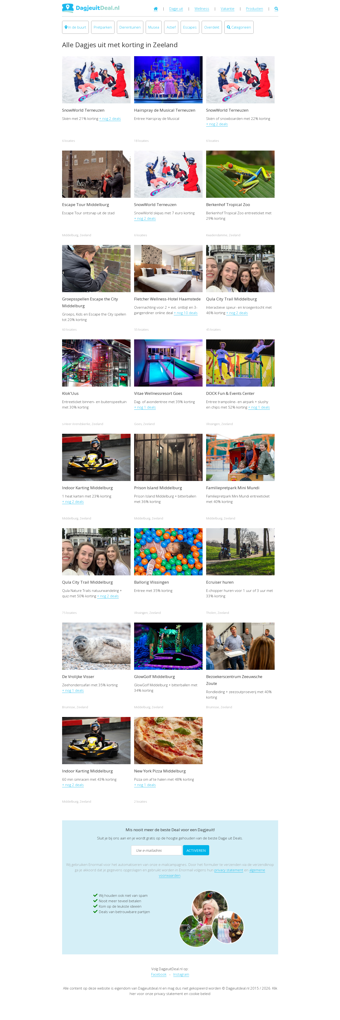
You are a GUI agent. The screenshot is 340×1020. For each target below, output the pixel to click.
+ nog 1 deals (145, 407)
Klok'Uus (70, 393)
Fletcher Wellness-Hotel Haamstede (167, 299)
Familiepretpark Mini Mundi (232, 487)
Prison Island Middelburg (158, 487)
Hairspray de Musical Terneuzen (164, 110)
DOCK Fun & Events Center (230, 393)
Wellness (202, 8)
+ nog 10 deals (186, 312)
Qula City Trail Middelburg (231, 299)
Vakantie (227, 8)
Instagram (181, 974)
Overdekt (211, 27)
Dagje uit (176, 8)
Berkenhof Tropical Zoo (228, 204)
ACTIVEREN (196, 850)
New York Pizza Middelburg (160, 771)
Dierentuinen (130, 27)
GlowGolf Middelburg (154, 676)
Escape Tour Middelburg (85, 204)
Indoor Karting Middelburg (87, 487)
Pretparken (103, 27)
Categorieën (239, 27)
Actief (171, 27)
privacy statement (228, 870)
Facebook (158, 974)
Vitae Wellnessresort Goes (158, 393)
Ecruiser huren (220, 582)
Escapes (190, 27)
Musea (153, 27)
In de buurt (75, 27)
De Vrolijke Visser (78, 676)
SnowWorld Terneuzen (83, 110)
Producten (254, 8)
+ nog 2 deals (110, 118)
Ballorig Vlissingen (151, 582)
